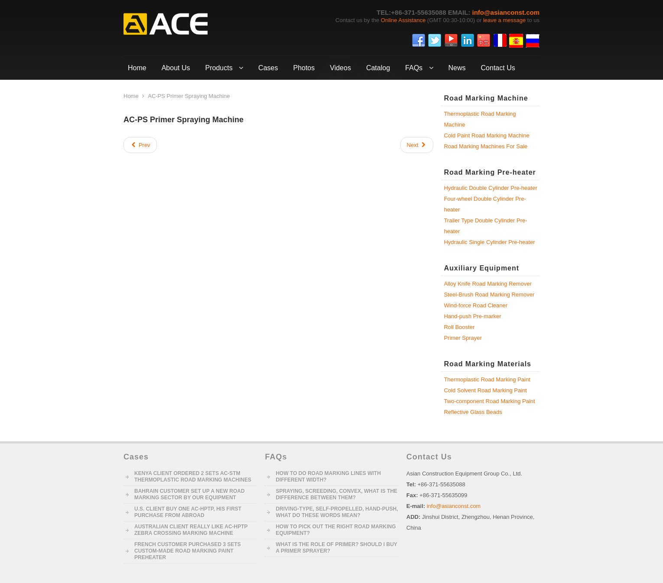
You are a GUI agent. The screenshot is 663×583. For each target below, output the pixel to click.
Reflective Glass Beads (473, 412)
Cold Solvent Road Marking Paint (485, 390)
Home (131, 96)
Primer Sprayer (462, 338)
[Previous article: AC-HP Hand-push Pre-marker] (140, 145)
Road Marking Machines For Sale (485, 146)
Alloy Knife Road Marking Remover (487, 283)
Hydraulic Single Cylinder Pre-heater (489, 242)
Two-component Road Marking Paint (489, 401)
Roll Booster (459, 327)
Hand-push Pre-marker (472, 316)
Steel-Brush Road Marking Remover (489, 294)
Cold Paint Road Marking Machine (486, 135)
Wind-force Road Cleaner (475, 305)
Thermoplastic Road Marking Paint (487, 379)
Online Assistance (403, 20)
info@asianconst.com (506, 12)
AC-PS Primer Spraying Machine (184, 119)
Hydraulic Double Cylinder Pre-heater (490, 188)
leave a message (504, 20)
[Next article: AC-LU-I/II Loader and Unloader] (417, 145)
